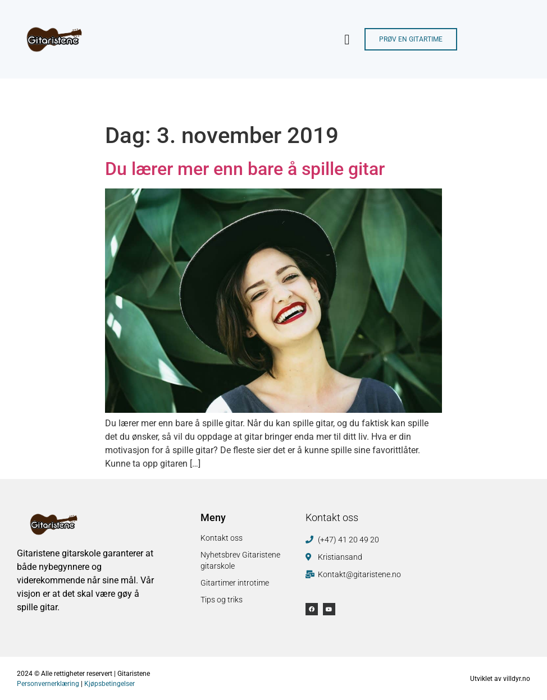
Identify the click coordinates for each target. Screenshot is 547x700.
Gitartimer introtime (234, 582)
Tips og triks (221, 599)
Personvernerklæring (48, 684)
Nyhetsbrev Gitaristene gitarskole (240, 560)
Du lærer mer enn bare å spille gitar (245, 168)
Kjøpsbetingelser (109, 684)
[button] (347, 39)
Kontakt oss (221, 537)
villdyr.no (516, 679)
